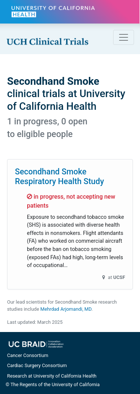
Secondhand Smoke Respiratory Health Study (59, 176)
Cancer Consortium (27, 355)
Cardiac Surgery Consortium (37, 365)
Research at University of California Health (51, 376)
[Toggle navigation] (123, 37)
